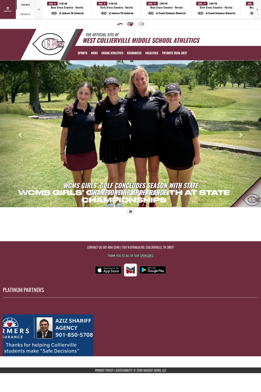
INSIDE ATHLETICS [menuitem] (112, 53)
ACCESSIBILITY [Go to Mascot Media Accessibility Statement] (124, 370)
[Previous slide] (19, 133)
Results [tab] (25, 14)
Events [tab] (26, 4)
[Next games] (257, 9)
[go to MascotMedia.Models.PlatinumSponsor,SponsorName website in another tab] (130, 335)
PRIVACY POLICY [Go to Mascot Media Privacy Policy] (104, 370)
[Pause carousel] (130, 211)
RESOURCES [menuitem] (134, 53)
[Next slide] (241, 133)
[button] (67, 9)
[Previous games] (39, 9)
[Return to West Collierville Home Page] (48, 44)
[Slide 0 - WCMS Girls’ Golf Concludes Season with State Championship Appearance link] (130, 133)
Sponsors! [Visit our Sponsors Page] (146, 255)
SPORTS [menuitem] (82, 53)
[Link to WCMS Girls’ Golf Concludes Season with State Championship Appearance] (130, 189)
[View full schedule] (8, 9)
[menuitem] (120, 24)
